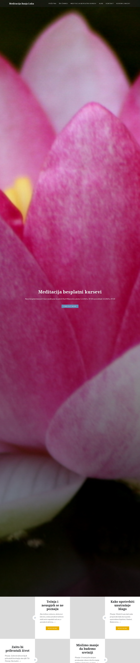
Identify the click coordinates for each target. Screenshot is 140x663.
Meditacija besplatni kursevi (83, 3)
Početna (52, 3)
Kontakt (110, 3)
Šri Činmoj (63, 3)
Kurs (101, 3)
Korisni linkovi (123, 3)
